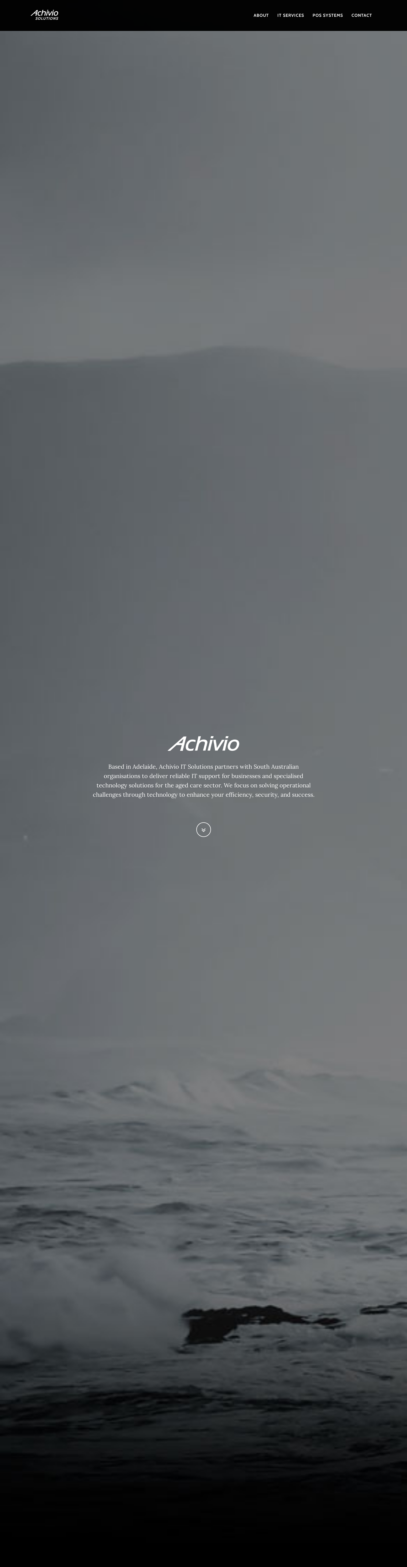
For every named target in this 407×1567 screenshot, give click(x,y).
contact (362, 15)
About (261, 15)
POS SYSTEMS (328, 15)
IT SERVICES (290, 15)
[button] (203, 829)
